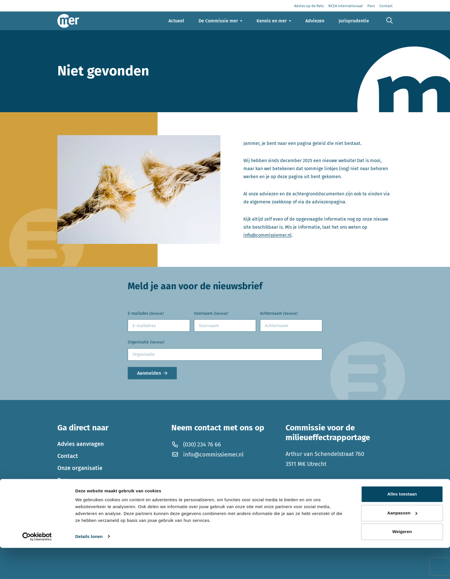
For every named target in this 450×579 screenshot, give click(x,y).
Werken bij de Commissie (90, 504)
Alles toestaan (402, 525)
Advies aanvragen (80, 443)
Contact (67, 455)
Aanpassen (402, 544)
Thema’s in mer (77, 492)
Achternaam (278, 313)
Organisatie (146, 342)
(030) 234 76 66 (196, 444)
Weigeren (402, 563)
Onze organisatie (79, 468)
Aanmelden (149, 373)
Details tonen (88, 567)
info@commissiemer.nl (267, 235)
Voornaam (211, 313)
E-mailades (145, 313)
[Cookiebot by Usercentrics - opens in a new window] (37, 568)
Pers (63, 480)
